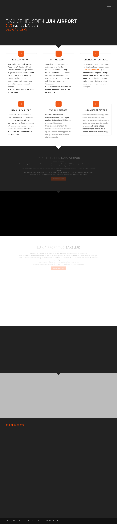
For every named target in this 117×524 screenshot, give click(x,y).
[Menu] (108, 5)
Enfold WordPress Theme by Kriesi (56, 521)
